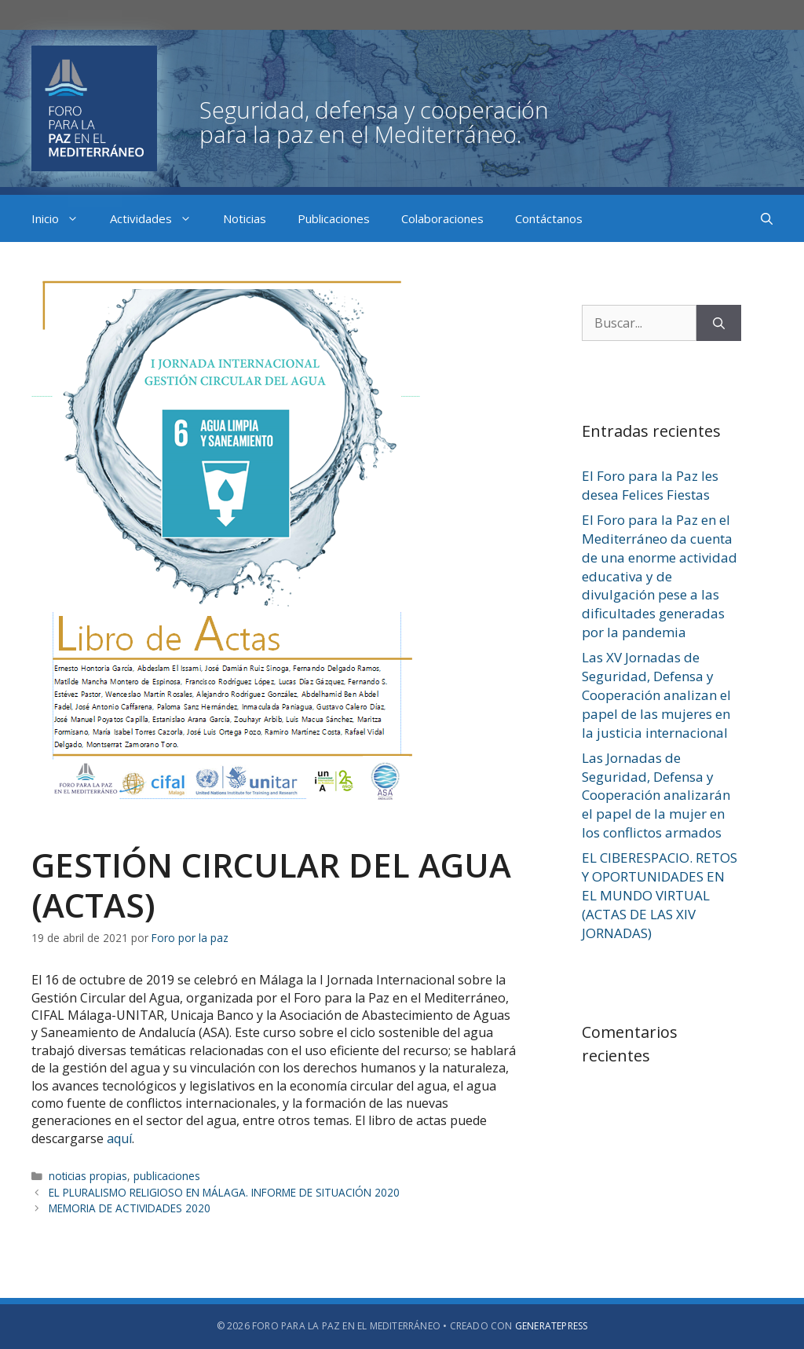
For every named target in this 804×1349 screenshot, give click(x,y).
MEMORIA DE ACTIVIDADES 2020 (129, 1208)
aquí (119, 1138)
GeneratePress (551, 1326)
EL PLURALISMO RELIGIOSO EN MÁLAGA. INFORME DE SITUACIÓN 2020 (224, 1192)
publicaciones (166, 1175)
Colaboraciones (442, 218)
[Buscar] (718, 323)
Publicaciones (334, 218)
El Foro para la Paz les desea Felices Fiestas (650, 485)
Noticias (244, 218)
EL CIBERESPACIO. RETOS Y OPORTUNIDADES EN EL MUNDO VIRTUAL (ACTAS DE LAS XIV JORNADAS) (659, 895)
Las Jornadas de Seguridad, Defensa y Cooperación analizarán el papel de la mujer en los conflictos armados (656, 795)
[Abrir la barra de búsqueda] (766, 218)
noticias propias (88, 1175)
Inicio (62, 218)
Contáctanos (549, 218)
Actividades (158, 218)
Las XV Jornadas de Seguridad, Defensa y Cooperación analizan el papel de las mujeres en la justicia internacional (656, 694)
